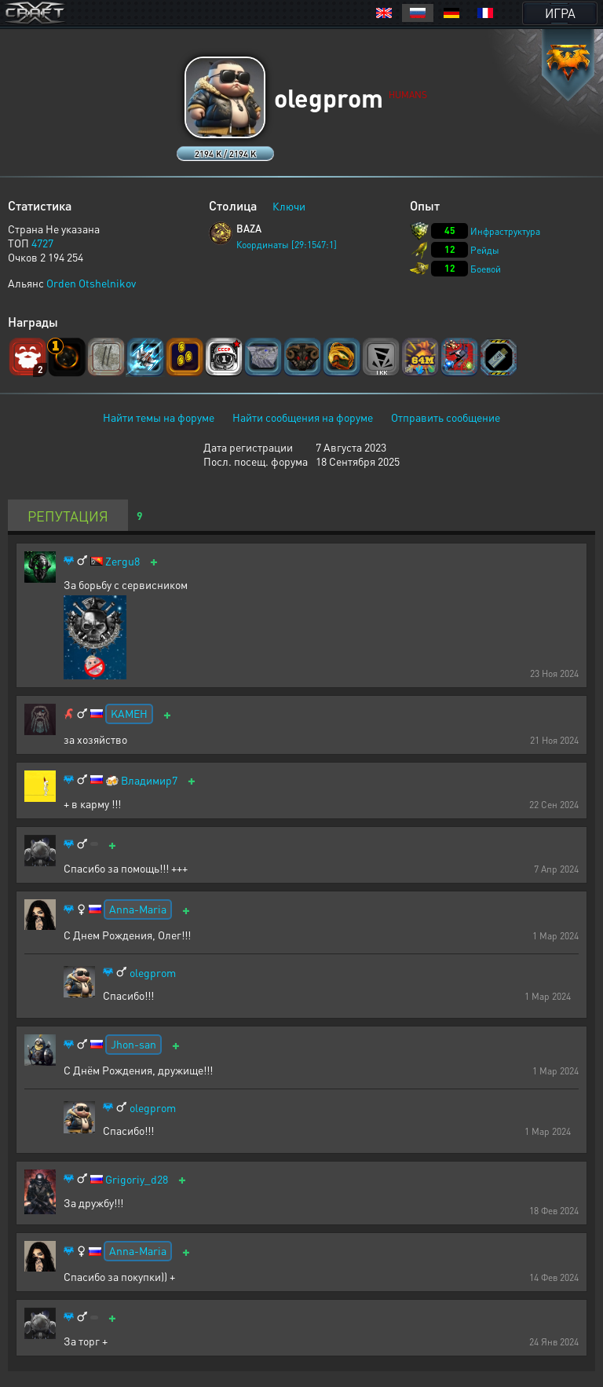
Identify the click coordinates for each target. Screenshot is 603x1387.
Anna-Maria (137, 909)
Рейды (484, 250)
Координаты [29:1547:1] (286, 245)
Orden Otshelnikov (91, 283)
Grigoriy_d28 (136, 1179)
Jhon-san (133, 1044)
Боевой (485, 269)
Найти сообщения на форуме (302, 417)
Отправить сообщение (445, 417)
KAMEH (129, 713)
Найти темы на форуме (158, 417)
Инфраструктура (505, 231)
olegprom (153, 972)
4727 (42, 243)
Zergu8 (122, 561)
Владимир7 (149, 780)
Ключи (288, 206)
